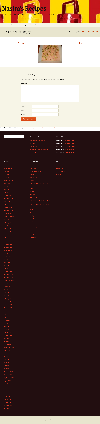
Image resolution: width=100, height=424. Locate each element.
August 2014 (7, 317)
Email (23, 110)
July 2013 (6, 353)
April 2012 (7, 393)
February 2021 (8, 192)
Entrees (12, 25)
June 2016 (7, 256)
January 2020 (8, 207)
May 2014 (6, 323)
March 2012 (7, 396)
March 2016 (7, 265)
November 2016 (8, 247)
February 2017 (8, 238)
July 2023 (6, 171)
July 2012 (6, 384)
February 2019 (8, 223)
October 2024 (8, 165)
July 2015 (6, 283)
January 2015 (8, 302)
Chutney (32, 174)
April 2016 (7, 262)
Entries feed (59, 168)
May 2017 (6, 235)
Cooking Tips (33, 177)
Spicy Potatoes (69, 149)
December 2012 (8, 369)
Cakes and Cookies (35, 171)
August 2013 (7, 350)
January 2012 (8, 402)
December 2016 (8, 244)
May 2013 (6, 356)
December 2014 (8, 305)
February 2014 (8, 332)
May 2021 (6, 186)
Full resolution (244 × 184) (90, 32)
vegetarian (33, 237)
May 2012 (6, 390)
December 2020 (8, 198)
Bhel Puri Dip (33, 146)
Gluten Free (33, 197)
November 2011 (8, 408)
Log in (57, 165)
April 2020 (7, 201)
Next (82, 43)
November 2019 (8, 210)
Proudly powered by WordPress (50, 420)
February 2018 (8, 229)
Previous (19, 43)
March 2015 (7, 296)
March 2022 (7, 177)
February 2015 (8, 299)
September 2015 (9, 280)
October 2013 (8, 344)
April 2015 (7, 293)
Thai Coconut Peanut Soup (37, 140)
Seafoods (33, 222)
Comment (24, 83)
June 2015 (7, 286)
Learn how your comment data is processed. (40, 128)
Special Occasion (35, 231)
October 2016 (8, 250)
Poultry (32, 216)
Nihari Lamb (33, 152)
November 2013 (8, 341)
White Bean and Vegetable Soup (39, 149)
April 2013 (7, 359)
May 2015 (6, 290)
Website (23, 114)
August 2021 (7, 183)
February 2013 (8, 366)
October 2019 (8, 214)
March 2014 (7, 329)
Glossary (32, 194)
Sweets (37, 25)
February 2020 (8, 204)
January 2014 (8, 335)
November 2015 (8, 277)
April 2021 (7, 189)
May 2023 (6, 174)
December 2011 (8, 405)
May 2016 (6, 259)
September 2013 (9, 347)
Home (4, 25)
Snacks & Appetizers (25, 25)
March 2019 (7, 220)
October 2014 (8, 311)
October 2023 (8, 168)
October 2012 (8, 375)
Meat (31, 210)
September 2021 (9, 180)
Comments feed (60, 171)
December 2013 (8, 338)
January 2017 (8, 241)
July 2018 (6, 226)
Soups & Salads (34, 228)
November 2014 (8, 308)
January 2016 (8, 271)
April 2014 (7, 326)
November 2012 (8, 372)
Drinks (31, 188)
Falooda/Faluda (69, 140)
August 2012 (7, 381)
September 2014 (9, 314)
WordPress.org (60, 174)
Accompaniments (35, 165)
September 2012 (9, 378)
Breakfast (33, 168)
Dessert (32, 180)
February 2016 (8, 268)
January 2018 (8, 232)
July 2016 (6, 253)
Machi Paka (33, 143)
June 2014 (7, 320)
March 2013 (7, 362)
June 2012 (7, 387)
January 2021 (8, 195)
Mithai (31, 213)
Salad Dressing (34, 219)
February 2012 (8, 399)
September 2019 (9, 217)
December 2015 (8, 274)
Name (23, 106)
